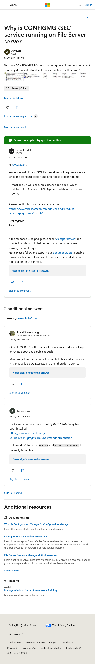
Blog (51, 642)
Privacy (11, 648)
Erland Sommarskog (28, 332)
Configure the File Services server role (25, 536)
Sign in (88, 4)
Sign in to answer (13, 492)
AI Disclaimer (14, 642)
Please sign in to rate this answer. (30, 270)
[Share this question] (87, 18)
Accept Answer (65, 239)
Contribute (67, 642)
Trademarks (72, 648)
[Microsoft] (47, 5)
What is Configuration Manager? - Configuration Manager (36, 524)
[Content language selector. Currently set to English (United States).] (23, 625)
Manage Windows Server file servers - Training (30, 590)
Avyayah (16, 50)
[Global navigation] (3, 5)
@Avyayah (19, 164)
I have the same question (18, 116)
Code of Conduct (49, 648)
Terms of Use (29, 648)
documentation (62, 252)
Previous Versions (35, 642)
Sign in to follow (13, 98)
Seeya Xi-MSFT (24, 150)
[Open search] (79, 5)
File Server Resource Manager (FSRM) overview (31, 555)
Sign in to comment (15, 127)
